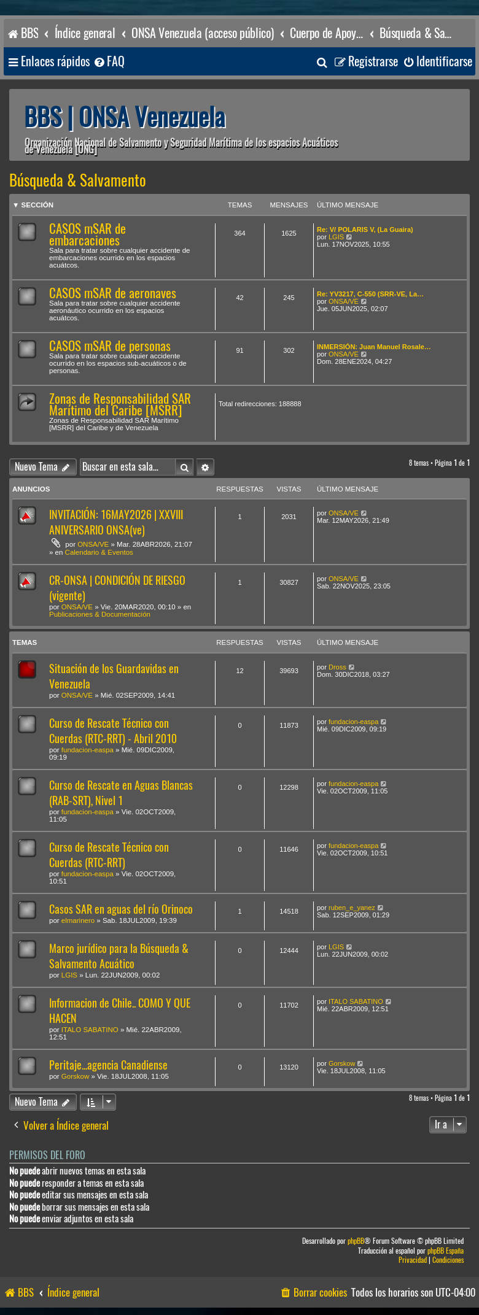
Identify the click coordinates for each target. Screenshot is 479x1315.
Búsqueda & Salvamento (77, 180)
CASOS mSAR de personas (110, 346)
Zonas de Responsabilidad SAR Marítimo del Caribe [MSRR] (120, 404)
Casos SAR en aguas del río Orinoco (121, 909)
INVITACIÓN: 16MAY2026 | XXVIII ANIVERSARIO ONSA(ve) (116, 522)
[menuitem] (109, 61)
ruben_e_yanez (352, 907)
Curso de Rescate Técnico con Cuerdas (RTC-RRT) (109, 854)
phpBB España (445, 1250)
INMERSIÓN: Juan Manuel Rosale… (374, 346)
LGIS (336, 237)
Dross (337, 667)
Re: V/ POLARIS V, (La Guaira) (365, 229)
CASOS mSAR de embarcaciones (87, 234)
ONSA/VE (344, 301)
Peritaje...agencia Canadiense (108, 1065)
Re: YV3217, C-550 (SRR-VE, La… (370, 294)
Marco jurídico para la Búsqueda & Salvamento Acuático (119, 956)
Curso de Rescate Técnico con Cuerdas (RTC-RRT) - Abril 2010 (113, 730)
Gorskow (75, 1076)
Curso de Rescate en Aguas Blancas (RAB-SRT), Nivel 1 (121, 792)
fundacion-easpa (87, 750)
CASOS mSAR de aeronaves (112, 293)
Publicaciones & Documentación (99, 614)
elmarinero (78, 920)
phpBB (356, 1241)
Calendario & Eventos (99, 552)
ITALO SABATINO (90, 1029)
